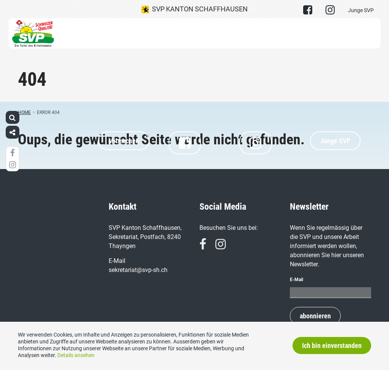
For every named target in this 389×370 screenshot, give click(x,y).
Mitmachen (123, 141)
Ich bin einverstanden (332, 345)
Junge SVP (361, 10)
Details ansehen (76, 355)
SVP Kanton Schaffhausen (194, 9)
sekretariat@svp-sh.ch (138, 270)
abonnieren (315, 316)
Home (24, 112)
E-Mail (296, 279)
